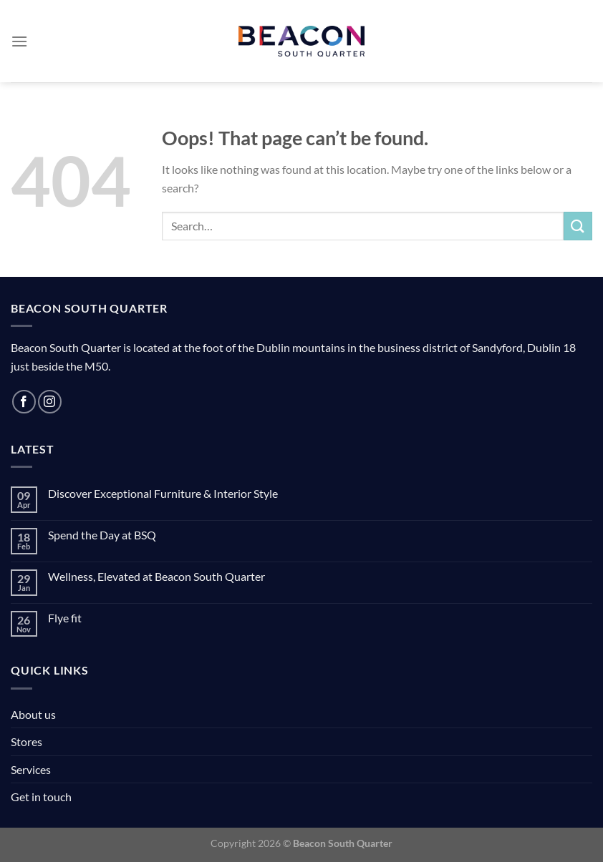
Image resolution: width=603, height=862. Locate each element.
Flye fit (65, 618)
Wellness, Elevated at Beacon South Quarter (156, 576)
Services (31, 769)
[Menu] (19, 41)
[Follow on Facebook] (24, 401)
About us (33, 714)
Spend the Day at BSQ (102, 535)
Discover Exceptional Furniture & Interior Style (163, 493)
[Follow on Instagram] (50, 401)
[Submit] (578, 226)
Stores (26, 741)
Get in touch (41, 796)
